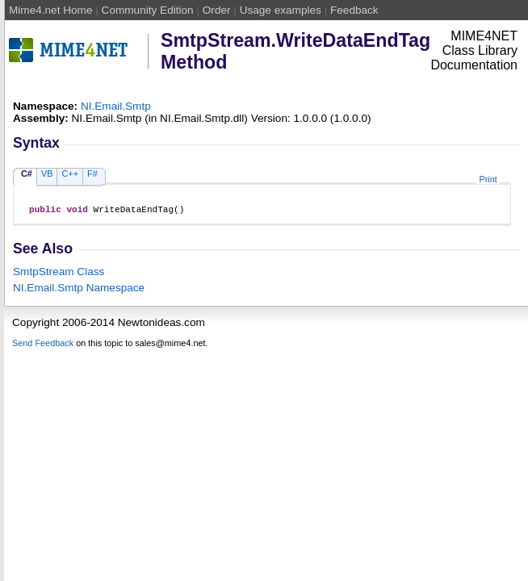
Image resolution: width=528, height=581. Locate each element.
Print (488, 179)
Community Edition (148, 10)
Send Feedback (42, 345)
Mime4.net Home (51, 10)
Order (217, 10)
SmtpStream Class (58, 274)
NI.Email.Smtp (116, 106)
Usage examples (280, 10)
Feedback (354, 10)
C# (26, 173)
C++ (69, 173)
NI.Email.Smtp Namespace (79, 290)
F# (92, 173)
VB (47, 173)
